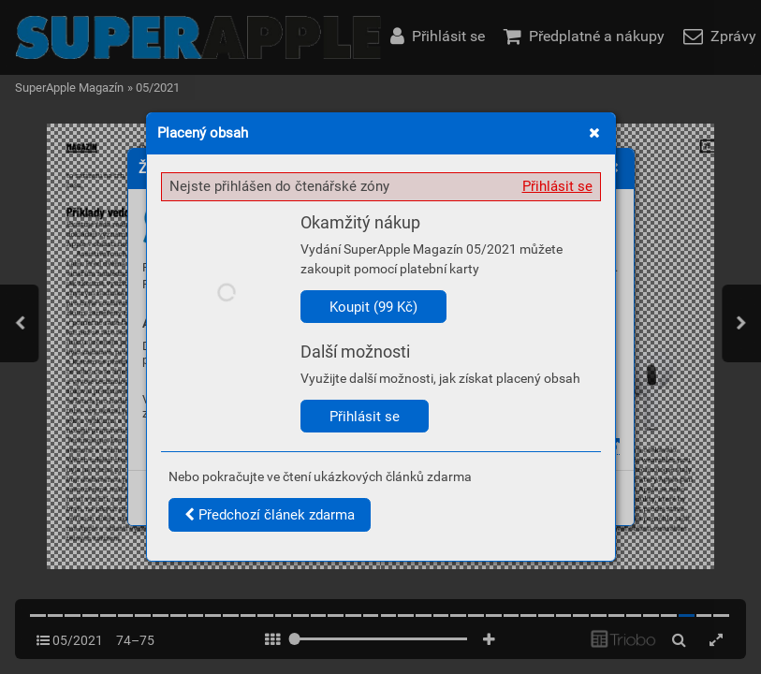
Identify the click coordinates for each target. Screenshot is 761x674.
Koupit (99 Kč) (373, 307)
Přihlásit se (557, 186)
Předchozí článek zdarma (269, 514)
